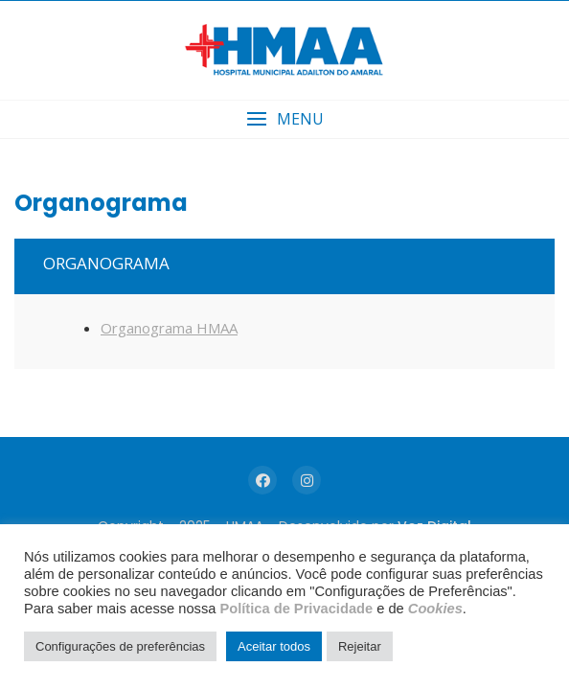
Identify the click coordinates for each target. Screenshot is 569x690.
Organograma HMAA (169, 327)
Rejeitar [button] (359, 646)
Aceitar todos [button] (274, 646)
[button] (284, 119)
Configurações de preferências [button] (120, 646)
